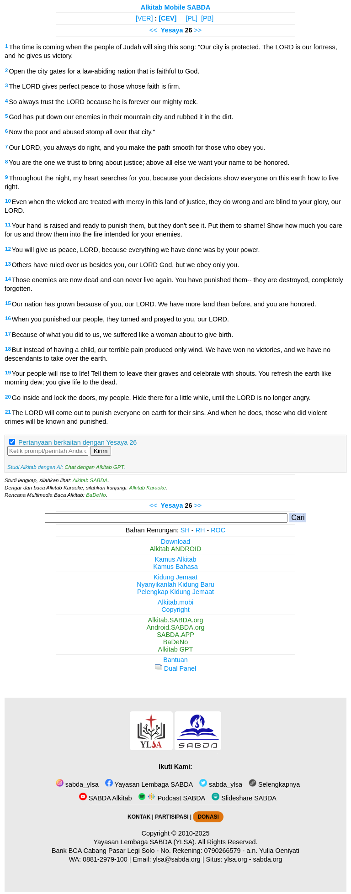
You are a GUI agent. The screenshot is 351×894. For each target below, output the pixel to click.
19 (8, 372)
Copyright (175, 609)
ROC (218, 530)
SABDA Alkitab (105, 798)
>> (198, 30)
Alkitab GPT (175, 649)
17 (8, 334)
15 (8, 303)
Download (175, 541)
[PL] (191, 18)
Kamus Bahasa (175, 566)
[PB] (207, 18)
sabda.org (267, 859)
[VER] (144, 18)
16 (8, 318)
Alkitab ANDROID (176, 548)
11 (8, 224)
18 (8, 349)
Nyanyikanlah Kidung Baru (175, 584)
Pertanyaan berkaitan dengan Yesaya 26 (77, 442)
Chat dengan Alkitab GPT (94, 467)
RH (200, 530)
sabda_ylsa (77, 784)
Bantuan (175, 659)
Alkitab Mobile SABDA (176, 7)
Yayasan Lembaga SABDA (149, 784)
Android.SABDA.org (175, 627)
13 (8, 264)
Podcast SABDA (171, 798)
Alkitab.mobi (175, 602)
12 (8, 249)
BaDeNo (96, 495)
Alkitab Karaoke (147, 487)
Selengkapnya (274, 784)
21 (8, 412)
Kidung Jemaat (175, 577)
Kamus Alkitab (175, 559)
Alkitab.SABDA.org (175, 620)
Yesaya (172, 30)
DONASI (207, 817)
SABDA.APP (175, 634)
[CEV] (167, 18)
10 (8, 201)
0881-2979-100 (105, 859)
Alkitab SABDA (90, 480)
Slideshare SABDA (244, 798)
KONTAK (139, 817)
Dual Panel (175, 668)
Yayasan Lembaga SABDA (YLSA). (145, 842)
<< (153, 30)
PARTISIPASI (171, 817)
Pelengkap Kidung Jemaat (175, 591)
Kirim (100, 450)
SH (185, 530)
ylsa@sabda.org (176, 859)
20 (8, 397)
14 (8, 279)
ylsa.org (235, 859)
